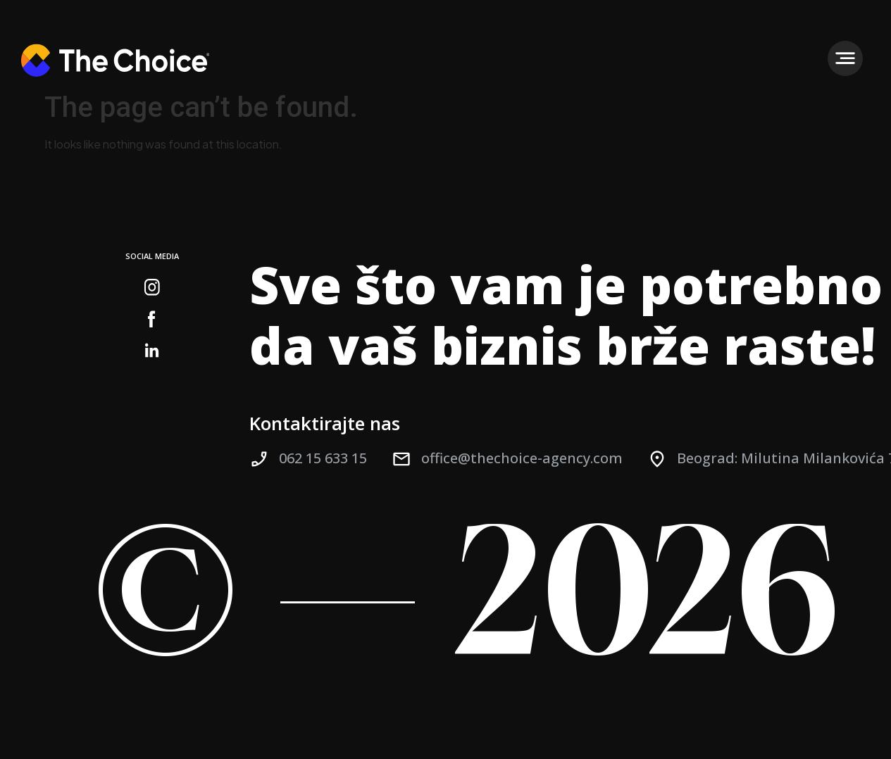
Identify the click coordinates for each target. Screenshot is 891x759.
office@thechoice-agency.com (522, 458)
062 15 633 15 (323, 458)
